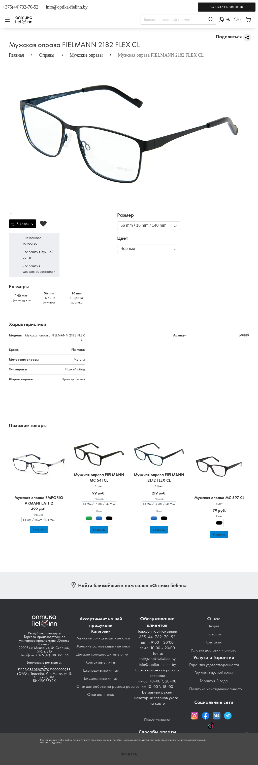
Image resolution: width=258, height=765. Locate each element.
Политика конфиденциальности (216, 689)
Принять (129, 754)
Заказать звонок (226, 7)
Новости (214, 634)
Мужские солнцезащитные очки (103, 638)
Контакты (214, 642)
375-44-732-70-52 (157, 637)
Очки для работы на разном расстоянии (111, 686)
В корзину (39, 529)
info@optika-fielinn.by (67, 7)
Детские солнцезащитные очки (102, 654)
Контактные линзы (100, 662)
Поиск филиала (157, 720)
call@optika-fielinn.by (157, 659)
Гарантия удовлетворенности (214, 665)
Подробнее (56, 742)
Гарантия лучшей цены (214, 673)
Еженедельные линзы (101, 670)
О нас (213, 619)
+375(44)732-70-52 (20, 7)
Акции (214, 626)
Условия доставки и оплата (214, 650)
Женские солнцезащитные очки (103, 646)
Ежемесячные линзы (101, 678)
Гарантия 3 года (214, 681)
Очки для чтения (101, 694)
